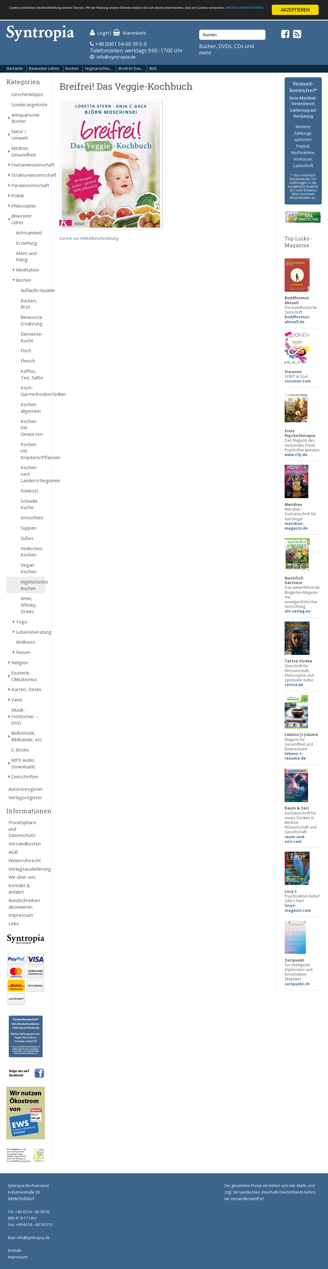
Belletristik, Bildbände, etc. (27, 736)
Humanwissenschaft (28, 164)
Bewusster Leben (44, 68)
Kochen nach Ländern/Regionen (33, 473)
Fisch (26, 350)
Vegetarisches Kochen (33, 585)
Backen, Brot (29, 303)
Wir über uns (22, 877)
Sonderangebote (28, 104)
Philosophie (23, 205)
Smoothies (32, 517)
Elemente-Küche (32, 337)
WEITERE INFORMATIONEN (135, 15)
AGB (13, 852)
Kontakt (14, 1250)
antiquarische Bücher (25, 118)
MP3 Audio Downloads (23, 763)
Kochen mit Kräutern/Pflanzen (33, 450)
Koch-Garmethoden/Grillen (33, 390)
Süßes (27, 538)
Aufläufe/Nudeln (33, 290)
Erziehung (26, 243)
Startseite (14, 68)
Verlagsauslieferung (26, 868)
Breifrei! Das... (131, 68)
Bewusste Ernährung (31, 320)
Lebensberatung (30, 632)
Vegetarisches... (98, 68)
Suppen (29, 528)
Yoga (21, 621)
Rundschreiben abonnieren (24, 903)
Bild (152, 68)
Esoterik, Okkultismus (24, 676)
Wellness (25, 642)
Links (13, 923)
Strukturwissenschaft (28, 175)
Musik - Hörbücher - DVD (24, 716)
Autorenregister (25, 789)
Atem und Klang (26, 256)
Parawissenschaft (28, 185)
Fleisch (28, 361)
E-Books (20, 750)
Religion (19, 662)
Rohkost (29, 491)
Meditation (27, 270)
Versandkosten (24, 843)
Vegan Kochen (29, 568)
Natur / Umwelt (19, 134)
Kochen (72, 68)
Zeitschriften (24, 776)
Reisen (23, 652)
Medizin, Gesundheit (23, 151)
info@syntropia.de (116, 57)
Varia (16, 699)
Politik (17, 195)
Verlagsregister (25, 797)
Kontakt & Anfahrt (19, 888)
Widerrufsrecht (24, 860)
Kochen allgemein (31, 407)
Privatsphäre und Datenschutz (22, 829)
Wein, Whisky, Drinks (29, 604)
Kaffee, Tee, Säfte (32, 374)
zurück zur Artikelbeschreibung (88, 238)
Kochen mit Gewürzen (32, 427)
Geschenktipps (27, 94)
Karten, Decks (26, 689)
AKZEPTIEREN (295, 10)
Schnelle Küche (29, 504)
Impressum (20, 915)
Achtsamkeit (29, 232)
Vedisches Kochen (31, 551)
